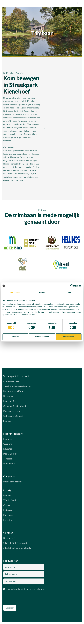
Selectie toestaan (42, 336)
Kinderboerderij (11, 381)
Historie (7, 439)
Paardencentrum (11, 411)
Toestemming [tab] (14, 292)
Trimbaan (7, 458)
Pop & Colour (10, 453)
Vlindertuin (9, 463)
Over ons (7, 443)
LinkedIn (7, 520)
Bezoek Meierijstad (13, 481)
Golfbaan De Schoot (13, 416)
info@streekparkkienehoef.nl (17, 548)
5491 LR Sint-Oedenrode (15, 543)
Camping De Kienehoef (14, 406)
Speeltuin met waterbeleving (17, 386)
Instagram (8, 510)
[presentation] (20, 598)
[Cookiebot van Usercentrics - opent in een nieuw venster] (71, 285)
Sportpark (8, 420)
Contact (7, 505)
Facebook (8, 515)
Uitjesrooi (8, 396)
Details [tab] (42, 292)
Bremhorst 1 (9, 538)
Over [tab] (69, 292)
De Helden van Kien (13, 391)
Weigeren (15, 336)
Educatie (7, 448)
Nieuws (7, 495)
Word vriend (9, 500)
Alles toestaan (68, 336)
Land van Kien (10, 401)
